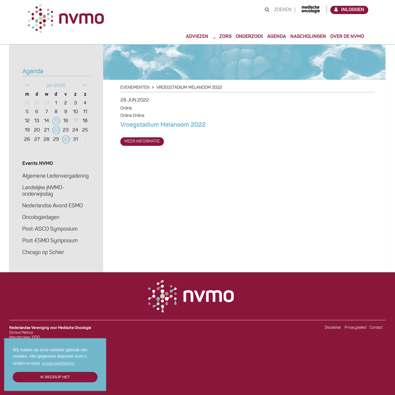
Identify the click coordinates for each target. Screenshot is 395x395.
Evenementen (135, 88)
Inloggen (349, 9)
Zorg (225, 36)
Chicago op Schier (43, 252)
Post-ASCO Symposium (49, 229)
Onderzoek (249, 36)
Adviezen (197, 36)
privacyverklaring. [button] (58, 363)
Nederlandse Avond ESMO (52, 206)
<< (27, 85)
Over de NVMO (347, 36)
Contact (376, 328)
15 (56, 121)
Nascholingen (308, 36)
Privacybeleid (355, 328)
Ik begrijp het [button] (55, 377)
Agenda (276, 36)
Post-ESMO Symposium (50, 241)
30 (66, 139)
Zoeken (278, 9)
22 (56, 130)
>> (85, 85)
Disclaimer (333, 328)
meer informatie (142, 141)
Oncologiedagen (40, 217)
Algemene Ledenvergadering (55, 176)
